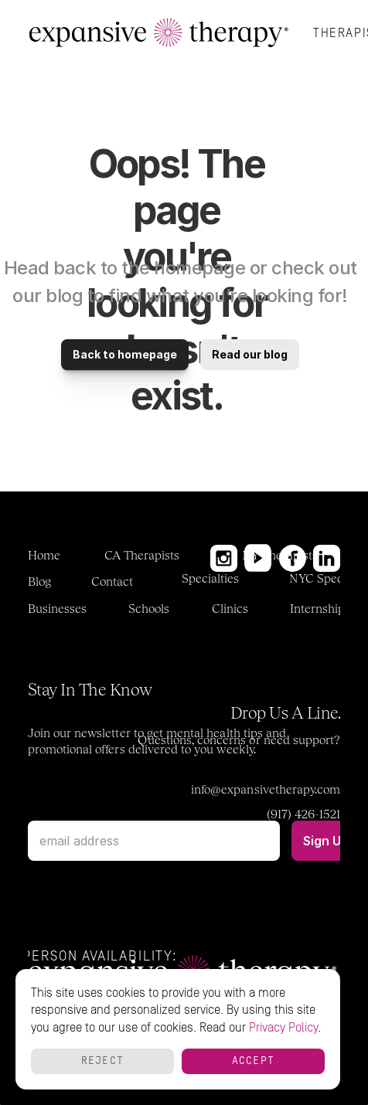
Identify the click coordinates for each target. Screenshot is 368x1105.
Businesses (57, 608)
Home (44, 555)
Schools (148, 608)
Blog (39, 581)
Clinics (230, 608)
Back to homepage (125, 354)
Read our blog (250, 354)
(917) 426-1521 (304, 814)
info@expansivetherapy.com (265, 789)
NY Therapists (280, 555)
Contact (112, 581)
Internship (318, 608)
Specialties (211, 578)
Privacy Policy (283, 1028)
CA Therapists (142, 555)
